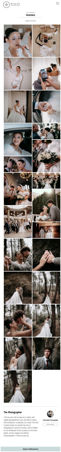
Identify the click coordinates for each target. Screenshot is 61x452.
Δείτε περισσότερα (50, 424)
